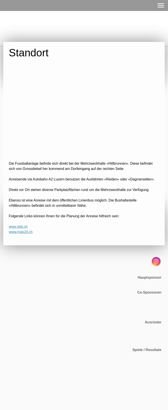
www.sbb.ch (18, 226)
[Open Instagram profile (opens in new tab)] (156, 261)
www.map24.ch (21, 232)
